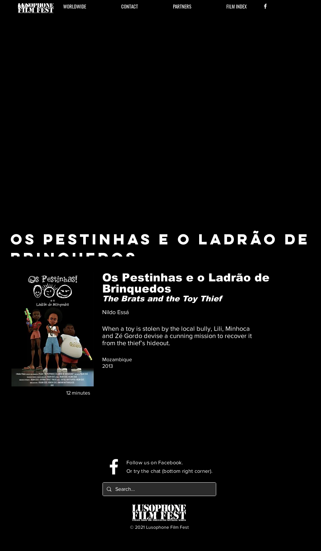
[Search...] (158, 489)
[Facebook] (265, 6)
